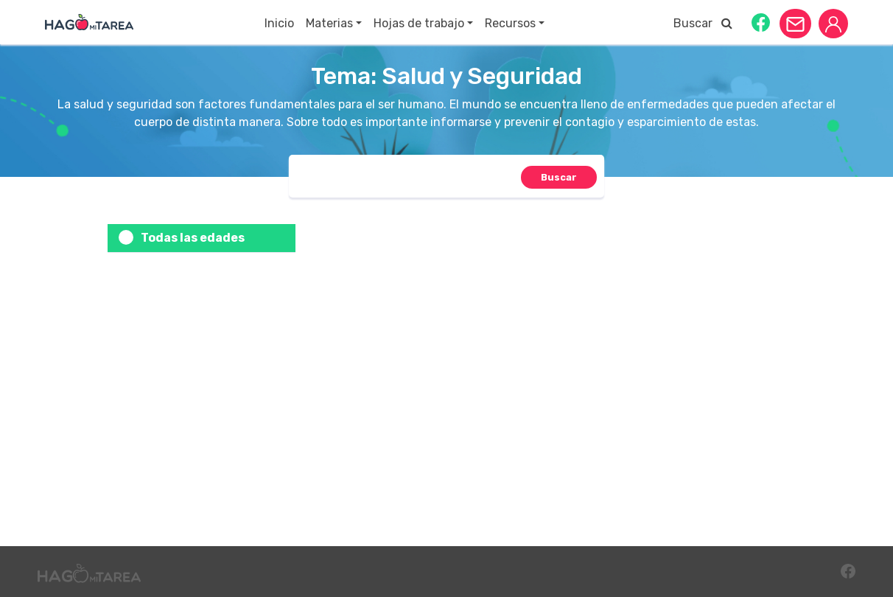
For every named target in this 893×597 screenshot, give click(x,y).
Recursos (510, 23)
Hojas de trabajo (419, 23)
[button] (761, 21)
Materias (329, 23)
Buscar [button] (702, 23)
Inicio (279, 23)
